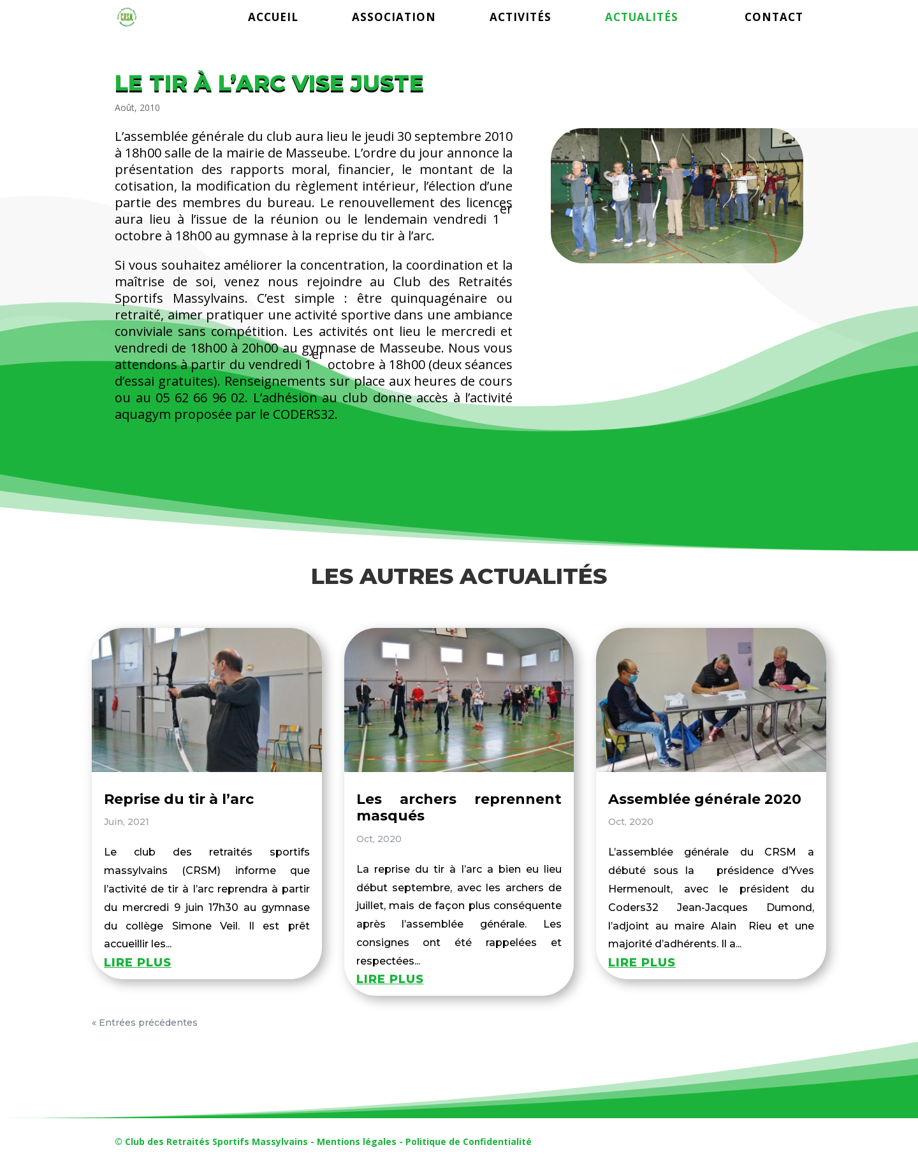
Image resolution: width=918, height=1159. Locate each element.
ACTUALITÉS (641, 18)
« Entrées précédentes (145, 1022)
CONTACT (774, 18)
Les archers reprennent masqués (459, 807)
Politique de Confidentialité (468, 1141)
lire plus (137, 963)
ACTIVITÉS (520, 18)
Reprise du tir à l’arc (179, 799)
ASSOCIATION (394, 18)
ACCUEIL (273, 18)
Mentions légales (357, 1141)
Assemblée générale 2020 (704, 799)
